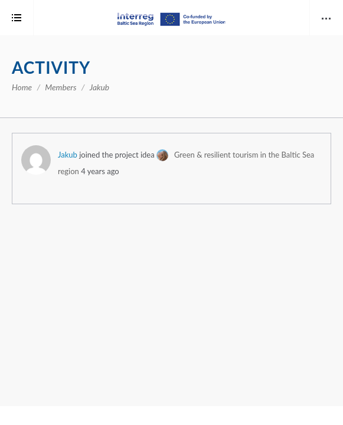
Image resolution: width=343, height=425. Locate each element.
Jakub (67, 154)
